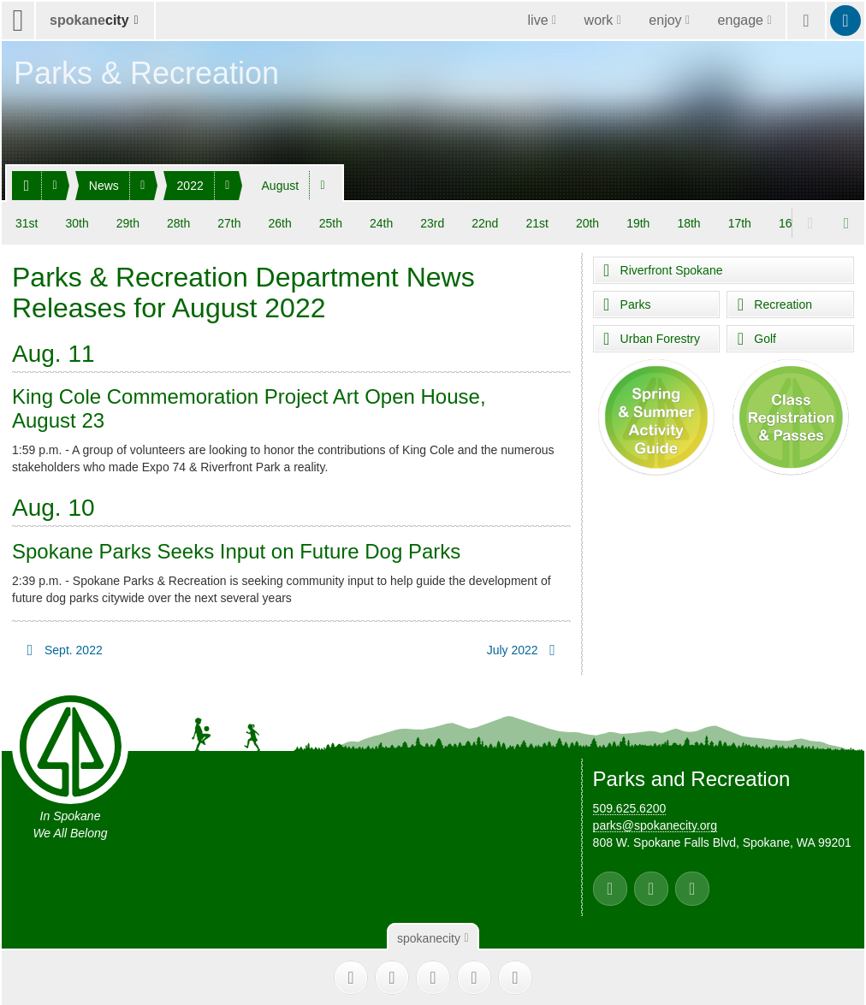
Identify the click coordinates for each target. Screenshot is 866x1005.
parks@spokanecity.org (655, 819)
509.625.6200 (630, 802)
